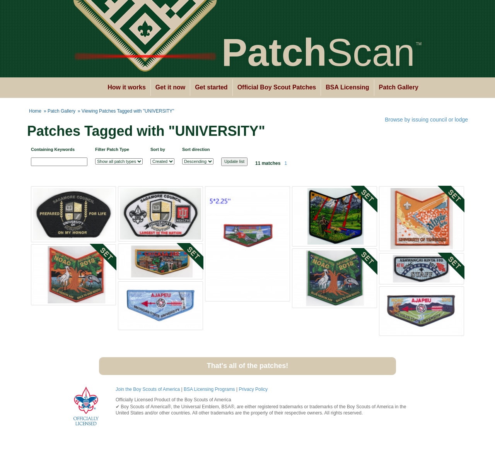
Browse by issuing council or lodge (426, 119)
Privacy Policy (253, 389)
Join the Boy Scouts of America (148, 389)
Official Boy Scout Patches (276, 87)
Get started (211, 87)
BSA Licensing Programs (209, 389)
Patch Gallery (398, 87)
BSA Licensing (347, 87)
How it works (127, 87)
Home (35, 111)
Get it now (170, 87)
